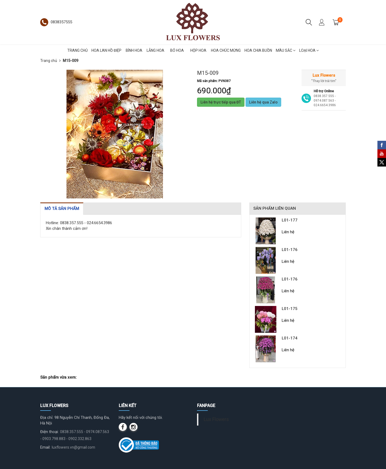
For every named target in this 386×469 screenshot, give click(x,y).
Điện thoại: (49, 431)
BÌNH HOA (134, 50)
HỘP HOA (198, 50)
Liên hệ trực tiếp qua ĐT (221, 102)
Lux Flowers (216, 419)
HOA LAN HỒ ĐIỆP (106, 50)
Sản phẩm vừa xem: (58, 377)
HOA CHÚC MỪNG (226, 50)
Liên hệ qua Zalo (263, 102)
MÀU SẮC (285, 50)
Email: (45, 447)
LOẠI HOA (309, 50)
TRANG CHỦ (77, 50)
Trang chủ (48, 60)
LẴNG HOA (155, 50)
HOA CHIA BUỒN (258, 50)
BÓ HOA (177, 50)
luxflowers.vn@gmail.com (73, 447)
